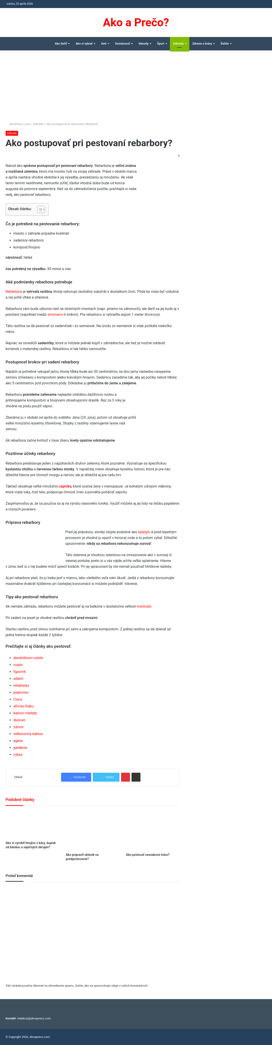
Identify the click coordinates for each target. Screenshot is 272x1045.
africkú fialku (23, 706)
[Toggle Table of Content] (39, 209)
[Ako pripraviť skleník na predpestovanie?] (92, 830)
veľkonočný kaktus (28, 734)
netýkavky (21, 685)
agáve (18, 741)
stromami (55, 314)
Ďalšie (225, 43)
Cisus (17, 699)
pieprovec (21, 692)
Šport (160, 43)
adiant (18, 678)
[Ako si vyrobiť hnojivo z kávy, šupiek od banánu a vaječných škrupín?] (32, 824)
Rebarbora (14, 291)
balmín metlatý (25, 713)
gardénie (20, 748)
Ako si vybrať (84, 43)
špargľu (144, 532)
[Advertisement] (136, 88)
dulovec (19, 720)
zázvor (18, 727)
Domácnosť (122, 43)
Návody (143, 43)
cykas (18, 754)
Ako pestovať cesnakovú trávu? (148, 854)
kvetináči (144, 606)
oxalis (18, 665)
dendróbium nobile (28, 658)
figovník (19, 672)
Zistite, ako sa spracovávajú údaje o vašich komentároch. (111, 985)
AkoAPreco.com (18, 124)
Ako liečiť (61, 43)
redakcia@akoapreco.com (34, 1018)
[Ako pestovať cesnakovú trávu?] (152, 830)
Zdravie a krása (202, 43)
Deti (103, 43)
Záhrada (178, 43)
